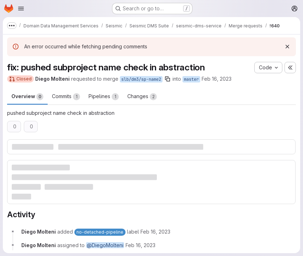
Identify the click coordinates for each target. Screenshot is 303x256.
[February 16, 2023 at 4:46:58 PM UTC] (155, 232)
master (191, 79)
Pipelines (104, 96)
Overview (27, 96)
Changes (142, 96)
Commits (66, 96)
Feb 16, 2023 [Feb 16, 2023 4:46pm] (217, 79)
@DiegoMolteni (105, 245)
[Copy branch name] (167, 79)
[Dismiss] (287, 46)
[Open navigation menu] (21, 8)
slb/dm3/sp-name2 (141, 79)
